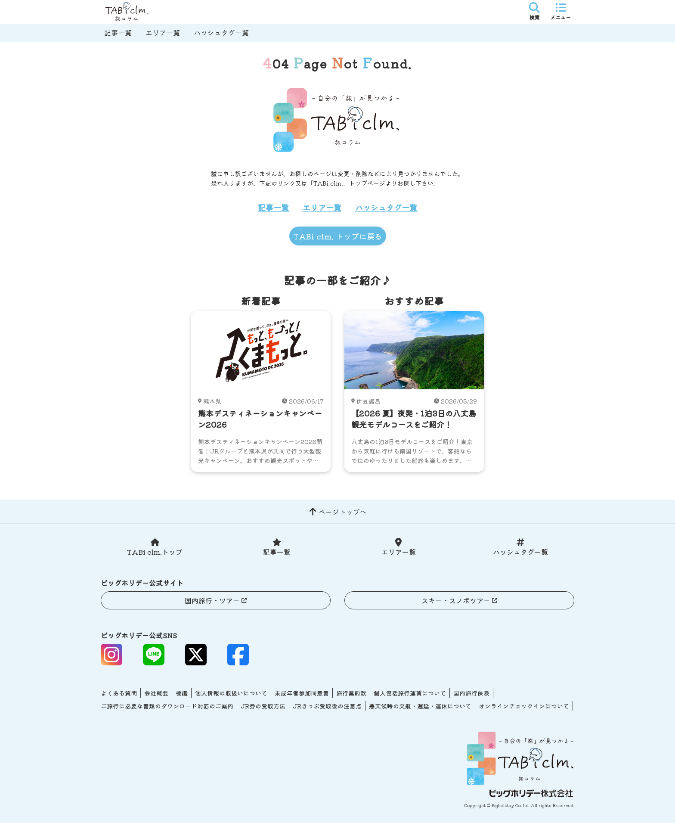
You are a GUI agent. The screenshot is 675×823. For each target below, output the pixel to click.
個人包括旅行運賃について (410, 693)
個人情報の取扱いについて (231, 693)
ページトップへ (343, 511)
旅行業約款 (351, 693)
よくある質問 (119, 693)
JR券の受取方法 (263, 706)
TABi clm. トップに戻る (337, 236)
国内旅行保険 (471, 693)
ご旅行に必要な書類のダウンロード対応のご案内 (167, 706)
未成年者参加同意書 (302, 693)
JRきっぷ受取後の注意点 (327, 706)
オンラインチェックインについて (524, 706)
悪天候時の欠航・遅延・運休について (420, 706)
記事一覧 (118, 32)
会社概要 (156, 693)
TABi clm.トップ (155, 552)
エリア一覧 (163, 32)
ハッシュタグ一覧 (221, 32)
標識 (182, 693)
